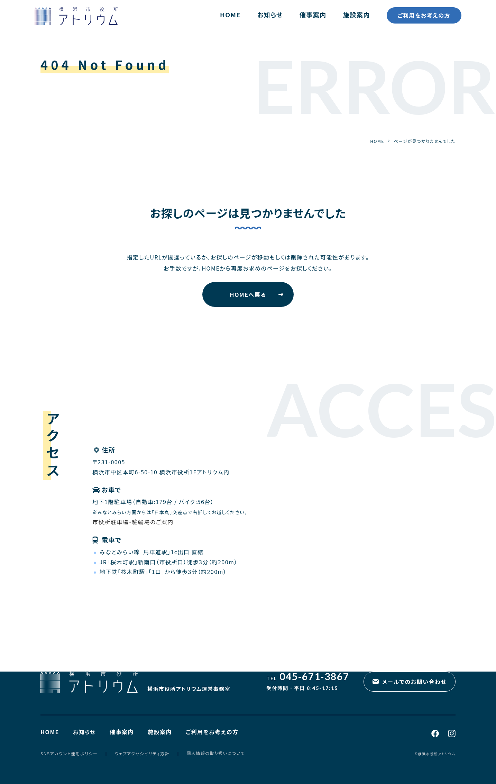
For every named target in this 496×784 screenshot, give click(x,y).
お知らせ (270, 14)
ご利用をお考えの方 (424, 15)
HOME (230, 14)
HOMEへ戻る (248, 294)
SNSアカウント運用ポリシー (69, 753)
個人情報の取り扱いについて (215, 753)
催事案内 (313, 14)
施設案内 (356, 14)
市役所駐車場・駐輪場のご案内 (133, 522)
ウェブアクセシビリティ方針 (141, 753)
